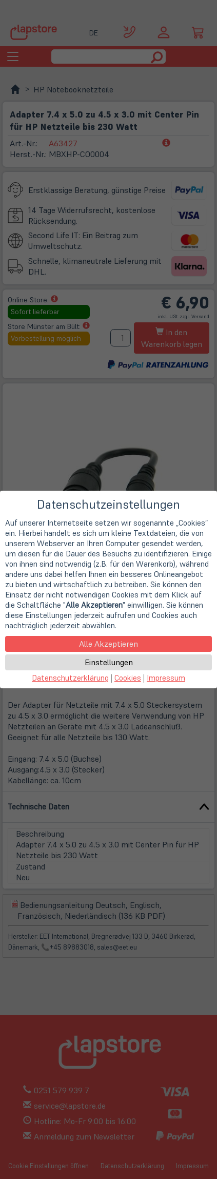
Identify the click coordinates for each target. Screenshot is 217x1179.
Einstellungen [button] (109, 662)
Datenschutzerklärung (70, 678)
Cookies (127, 678)
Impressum (166, 678)
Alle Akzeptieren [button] (108, 644)
